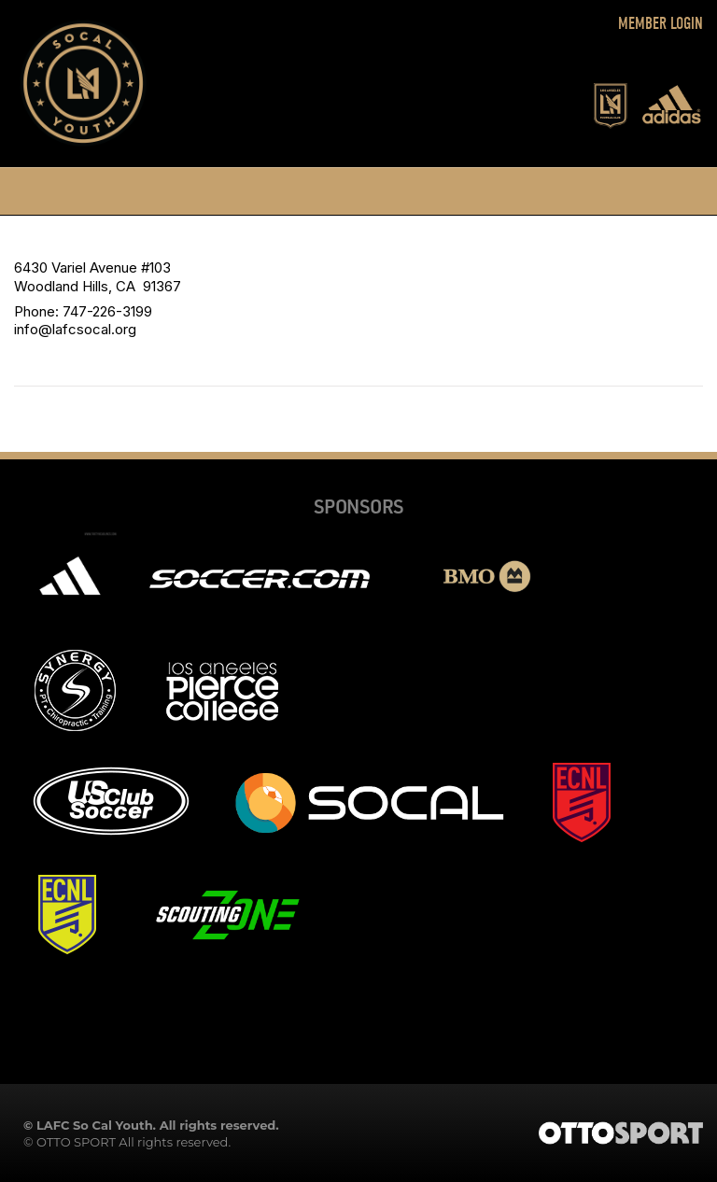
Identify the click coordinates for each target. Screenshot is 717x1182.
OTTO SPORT (76, 1141)
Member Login (660, 24)
